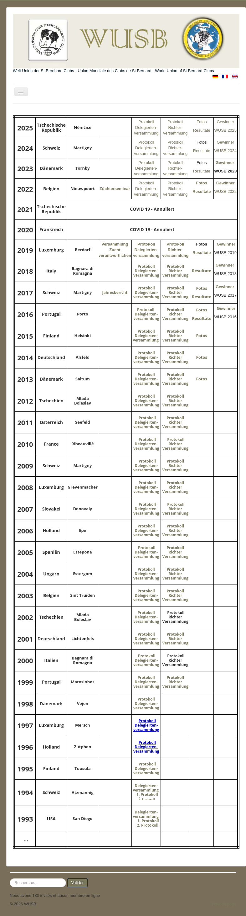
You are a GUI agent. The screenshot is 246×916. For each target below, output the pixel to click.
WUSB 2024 (225, 150)
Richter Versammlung (175, 294)
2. (146, 799)
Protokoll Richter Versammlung (175, 271)
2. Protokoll (148, 825)
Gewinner (225, 121)
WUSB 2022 (225, 191)
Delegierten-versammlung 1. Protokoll (146, 790)
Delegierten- (146, 314)
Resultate (201, 130)
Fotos (202, 121)
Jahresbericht (115, 292)
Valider (77, 882)
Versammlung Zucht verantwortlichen (115, 250)
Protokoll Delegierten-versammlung (146, 127)
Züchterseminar (115, 188)
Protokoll (175, 288)
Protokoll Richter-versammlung (175, 127)
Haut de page (224, 904)
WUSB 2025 (225, 130)
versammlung (146, 318)
